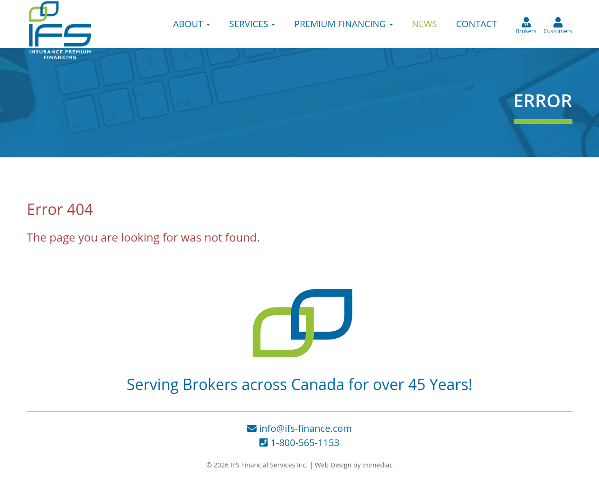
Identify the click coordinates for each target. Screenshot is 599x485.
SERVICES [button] (252, 24)
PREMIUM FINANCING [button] (343, 24)
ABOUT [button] (191, 24)
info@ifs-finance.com (299, 428)
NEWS (424, 24)
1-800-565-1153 (299, 442)
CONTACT (476, 24)
